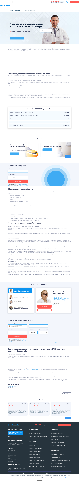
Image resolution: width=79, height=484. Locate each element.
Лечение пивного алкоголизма (36, 458)
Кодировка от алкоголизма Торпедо (37, 452)
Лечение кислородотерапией (36, 446)
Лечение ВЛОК (32, 445)
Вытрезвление (32, 432)
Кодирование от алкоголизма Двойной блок (61, 452)
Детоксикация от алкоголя (35, 463)
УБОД (52, 441)
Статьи (8, 1)
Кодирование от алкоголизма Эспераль (60, 455)
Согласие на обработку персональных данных (16, 469)
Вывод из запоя (17, 5)
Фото (9, 453)
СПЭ (66, 5)
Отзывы (9, 458)
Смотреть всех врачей (44, 314)
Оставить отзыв (51, 422)
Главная (11, 10)
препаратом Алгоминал (56, 464)
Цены (9, 456)
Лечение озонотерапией (35, 449)
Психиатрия (51, 5)
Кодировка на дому (55, 458)
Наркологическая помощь (73, 5)
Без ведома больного (34, 455)
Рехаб (45, 5)
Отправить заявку (17, 341)
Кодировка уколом (55, 461)
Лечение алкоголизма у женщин (36, 460)
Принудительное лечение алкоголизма (38, 468)
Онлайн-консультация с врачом (17, 38)
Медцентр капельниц (59, 5)
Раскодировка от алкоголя (57, 463)
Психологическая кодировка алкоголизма (60, 460)
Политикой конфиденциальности (21, 344)
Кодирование (39, 5)
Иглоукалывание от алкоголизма (58, 466)
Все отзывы (60, 422)
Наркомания (32, 5)
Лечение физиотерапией (35, 451)
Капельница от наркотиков (57, 433)
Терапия (31, 443)
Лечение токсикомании (56, 444)
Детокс (52, 438)
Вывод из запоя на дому (34, 435)
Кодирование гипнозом (34, 454)
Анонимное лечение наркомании (58, 445)
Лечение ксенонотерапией (35, 448)
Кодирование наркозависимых (58, 442)
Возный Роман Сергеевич (13, 391)
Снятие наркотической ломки (58, 432)
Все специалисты (11, 450)
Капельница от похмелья (35, 433)
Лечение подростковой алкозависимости (38, 461)
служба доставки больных (15, 357)
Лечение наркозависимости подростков (60, 435)
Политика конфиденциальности (15, 467)
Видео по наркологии (12, 459)
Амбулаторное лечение (34, 457)
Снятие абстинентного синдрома (36, 466)
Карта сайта (10, 461)
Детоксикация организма (13, 473)
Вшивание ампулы (55, 457)
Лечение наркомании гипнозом (58, 447)
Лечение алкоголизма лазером (58, 468)
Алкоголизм (25, 5)
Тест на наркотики (55, 439)
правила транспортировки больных (30, 374)
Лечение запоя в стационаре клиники (38, 436)
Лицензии (10, 452)
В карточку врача (44, 311)
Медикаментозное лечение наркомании (60, 436)
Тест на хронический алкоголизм (36, 464)
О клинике (2, 1)
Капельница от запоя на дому (36, 438)
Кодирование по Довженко (57, 454)
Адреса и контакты (12, 455)
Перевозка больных (18, 10)
